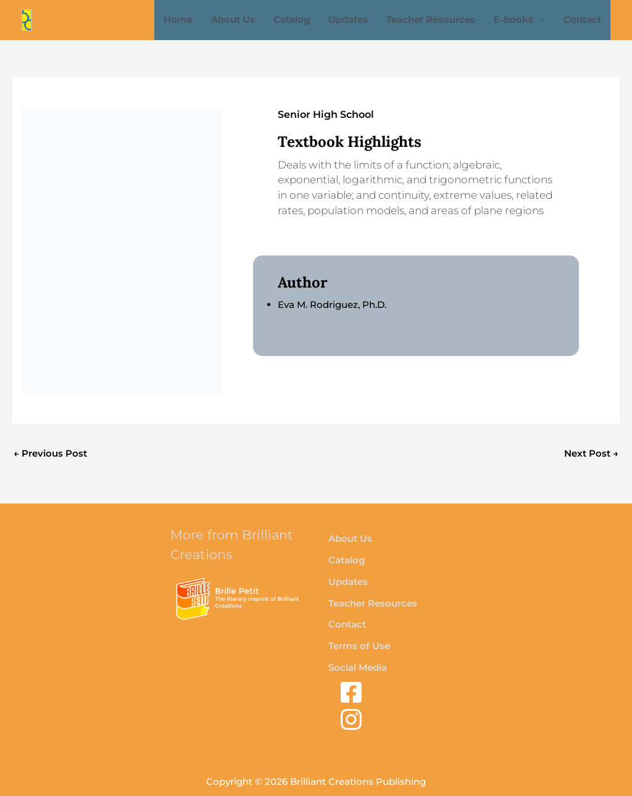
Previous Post (50, 453)
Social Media (357, 667)
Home (178, 19)
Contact (582, 19)
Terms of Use (359, 646)
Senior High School (326, 114)
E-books (513, 19)
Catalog (291, 19)
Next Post (591, 453)
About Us (233, 19)
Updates (348, 19)
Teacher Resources (430, 19)
